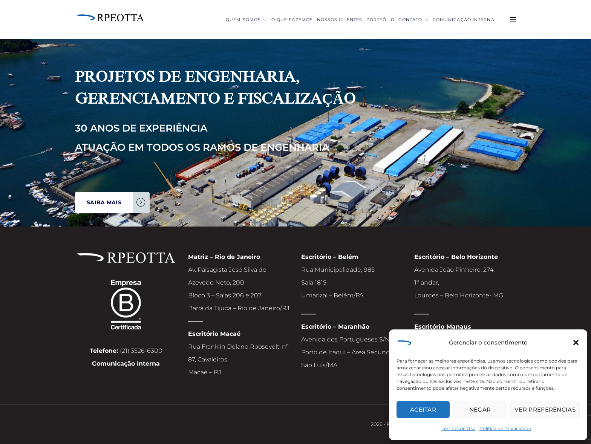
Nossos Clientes (311, 19)
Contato (401, 19)
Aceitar (423, 409)
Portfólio (360, 19)
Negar (480, 409)
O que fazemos (256, 19)
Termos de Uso (459, 428)
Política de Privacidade (505, 428)
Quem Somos (202, 19)
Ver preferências (545, 409)
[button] (576, 344)
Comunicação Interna (459, 19)
